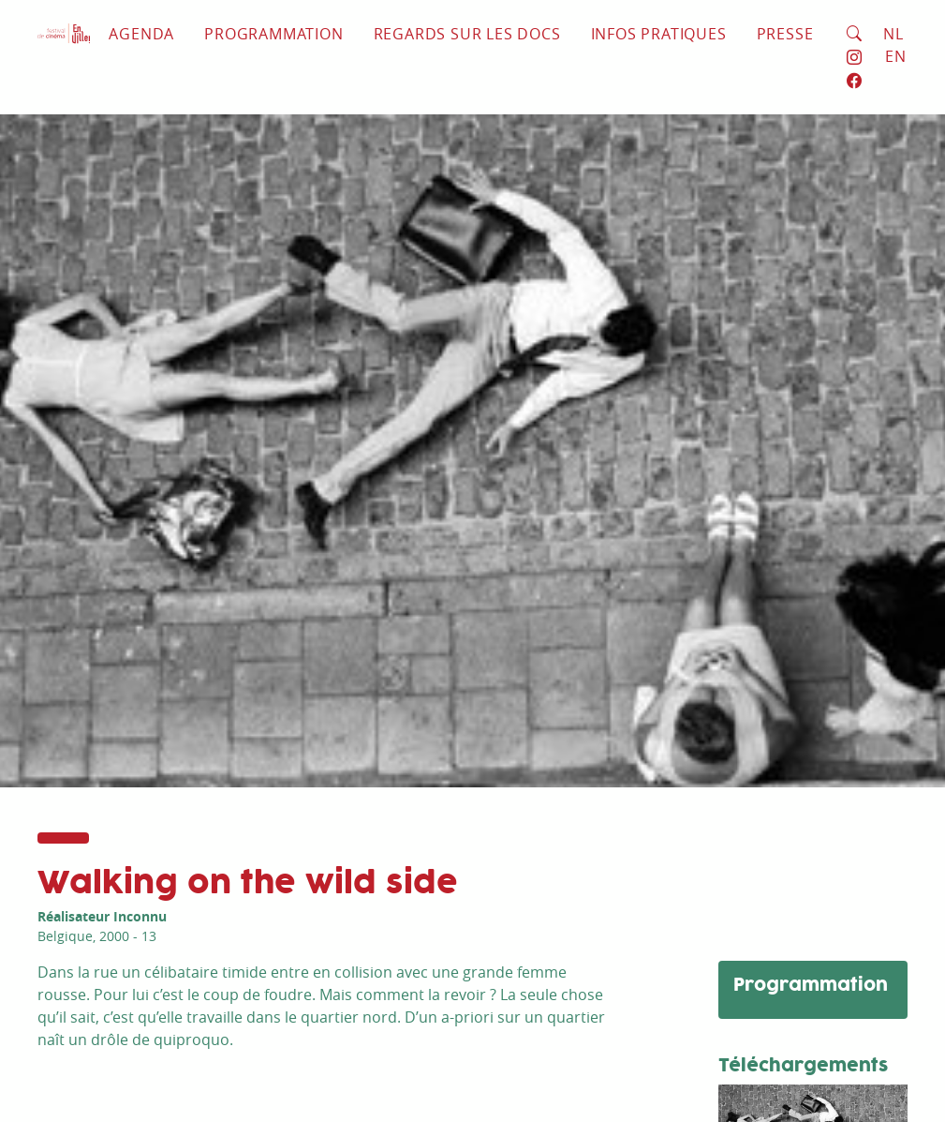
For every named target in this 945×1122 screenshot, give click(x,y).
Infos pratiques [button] (659, 33)
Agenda (141, 33)
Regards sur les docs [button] (467, 33)
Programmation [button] (273, 33)
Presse (785, 33)
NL (893, 33)
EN (896, 56)
